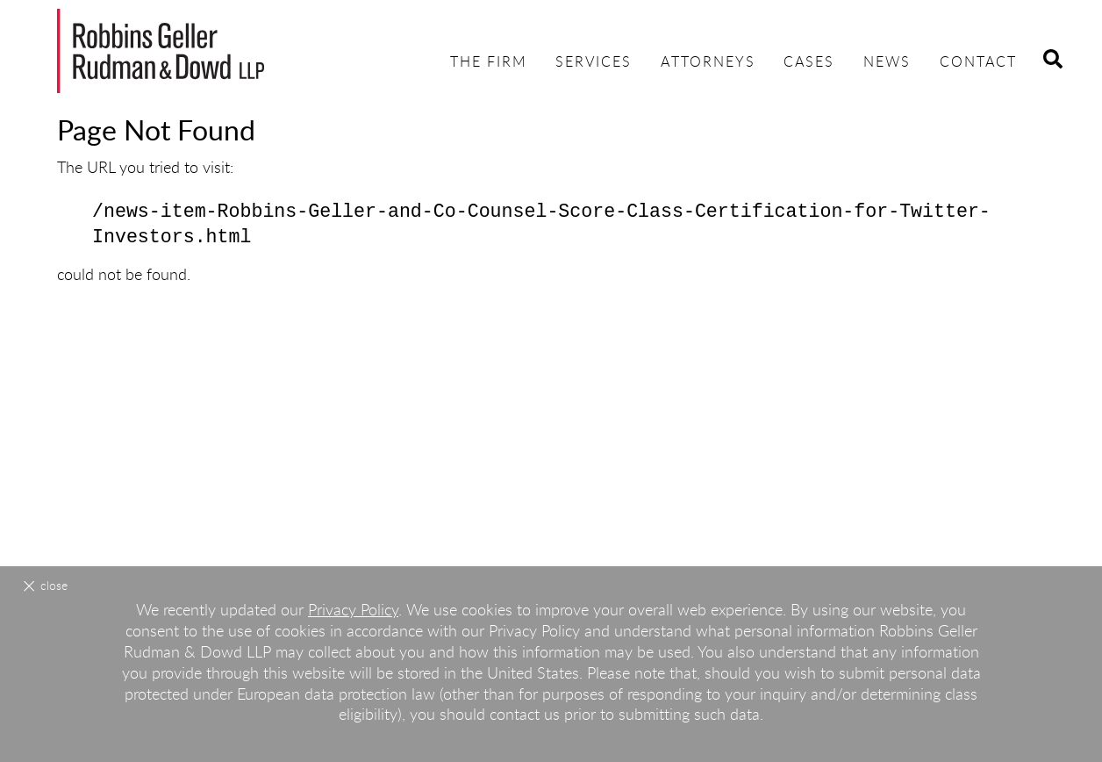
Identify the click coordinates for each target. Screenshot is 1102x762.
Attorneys (708, 62)
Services (593, 62)
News (887, 62)
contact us (525, 715)
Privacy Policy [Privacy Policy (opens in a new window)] (353, 611)
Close (54, 586)
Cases (809, 62)
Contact (978, 62)
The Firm (488, 62)
